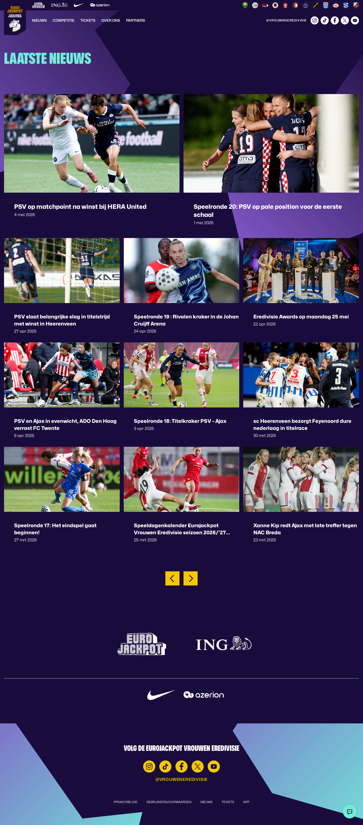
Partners (135, 20)
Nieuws (39, 20)
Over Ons (110, 20)
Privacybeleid (125, 802)
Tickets (87, 20)
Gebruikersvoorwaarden (168, 802)
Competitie (63, 20)
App (246, 802)
